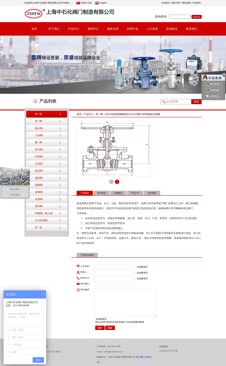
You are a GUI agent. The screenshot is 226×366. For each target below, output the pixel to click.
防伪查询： (162, 16)
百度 (175, 351)
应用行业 (132, 28)
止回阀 (39, 135)
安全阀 (39, 149)
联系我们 (191, 28)
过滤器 (39, 163)
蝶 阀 (38, 142)
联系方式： (84, 278)
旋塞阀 (39, 192)
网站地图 (186, 3)
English (101, 2)
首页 (34, 28)
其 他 (38, 227)
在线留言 (165, 3)
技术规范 (152, 193)
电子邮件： (84, 284)
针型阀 (39, 156)
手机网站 (196, 3)
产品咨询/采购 (87, 255)
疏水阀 (39, 170)
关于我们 (54, 28)
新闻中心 (93, 28)
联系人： (83, 272)
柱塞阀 (39, 199)
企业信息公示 (165, 351)
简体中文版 (84, 2)
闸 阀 (38, 114)
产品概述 (84, 193)
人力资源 (152, 28)
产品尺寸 (135, 193)
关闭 (224, 75)
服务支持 (113, 28)
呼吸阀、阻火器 (43, 213)
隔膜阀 (39, 185)
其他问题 (212, 90)
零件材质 (101, 193)
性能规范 (118, 193)
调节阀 (39, 206)
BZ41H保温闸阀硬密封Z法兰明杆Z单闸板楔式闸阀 (132, 114)
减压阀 (39, 178)
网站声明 (176, 3)
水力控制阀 (41, 220)
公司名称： (84, 266)
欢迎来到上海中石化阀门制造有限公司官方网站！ (47, 3)
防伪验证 (172, 28)
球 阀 (38, 121)
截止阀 (39, 128)
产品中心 (73, 28)
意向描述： (84, 289)
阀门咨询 (212, 84)
